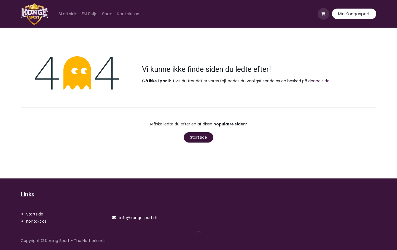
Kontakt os (36, 221)
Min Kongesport (354, 14)
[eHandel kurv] (323, 14)
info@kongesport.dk (138, 217)
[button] (198, 231)
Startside (198, 137)
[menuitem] (68, 14)
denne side (318, 81)
